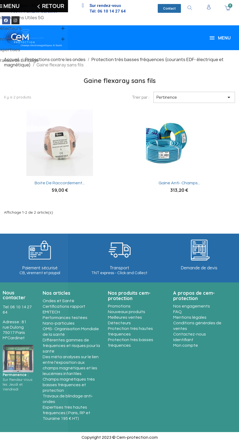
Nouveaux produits (126, 312)
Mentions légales (189, 317)
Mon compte (185, 345)
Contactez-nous (189, 334)
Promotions (119, 306)
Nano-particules (59, 323)
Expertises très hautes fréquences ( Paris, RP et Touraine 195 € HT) (66, 413)
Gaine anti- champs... (179, 183)
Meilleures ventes (125, 317)
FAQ (177, 312)
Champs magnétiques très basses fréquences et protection (69, 385)
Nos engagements (191, 306)
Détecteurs (119, 323)
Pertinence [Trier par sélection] (194, 97)
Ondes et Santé (58, 301)
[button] (169, 8)
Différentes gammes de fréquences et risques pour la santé (71, 345)
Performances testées (65, 318)
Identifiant (183, 340)
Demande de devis (199, 267)
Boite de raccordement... (60, 183)
